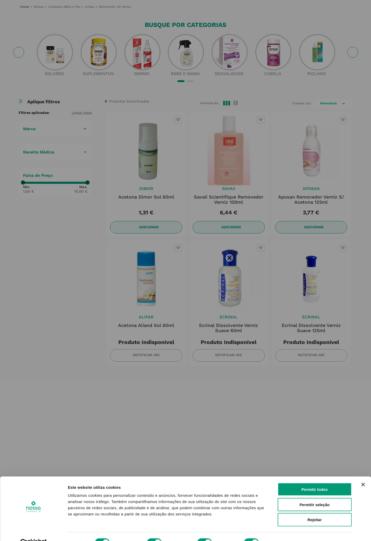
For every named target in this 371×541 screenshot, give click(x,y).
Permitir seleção (315, 493)
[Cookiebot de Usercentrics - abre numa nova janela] (33, 531)
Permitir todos (314, 477)
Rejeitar (314, 508)
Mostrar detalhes (284, 531)
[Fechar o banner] (363, 472)
